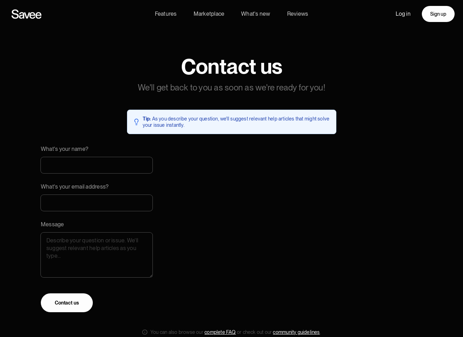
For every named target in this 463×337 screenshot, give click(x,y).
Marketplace (209, 13)
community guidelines (296, 332)
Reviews (297, 13)
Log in (403, 13)
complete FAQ (220, 332)
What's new (255, 13)
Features (166, 13)
